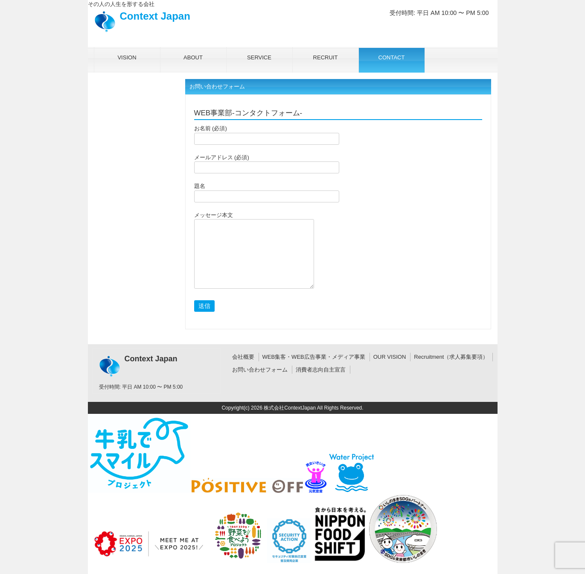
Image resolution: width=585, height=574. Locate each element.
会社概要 (243, 357)
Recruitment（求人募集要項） (451, 357)
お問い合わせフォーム (260, 369)
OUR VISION (389, 357)
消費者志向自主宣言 (321, 369)
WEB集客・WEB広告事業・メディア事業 (313, 357)
